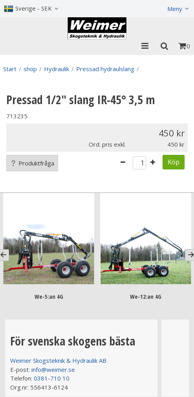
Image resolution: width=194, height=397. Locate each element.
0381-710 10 (52, 378)
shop (30, 69)
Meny (174, 9)
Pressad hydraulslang (105, 69)
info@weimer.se (53, 369)
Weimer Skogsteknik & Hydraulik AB (58, 360)
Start (9, 69)
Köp (173, 161)
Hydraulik (56, 69)
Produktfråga (32, 163)
